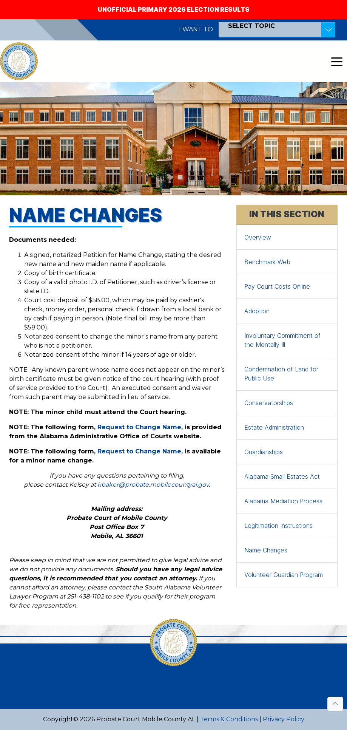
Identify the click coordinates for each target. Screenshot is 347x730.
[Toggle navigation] (337, 61)
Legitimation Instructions (278, 525)
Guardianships (263, 452)
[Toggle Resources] (328, 29)
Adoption (257, 311)
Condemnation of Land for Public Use (281, 373)
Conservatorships (268, 403)
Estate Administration (274, 427)
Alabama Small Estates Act (282, 476)
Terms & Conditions (229, 719)
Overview (257, 237)
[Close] (336, 4)
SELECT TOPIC (251, 25)
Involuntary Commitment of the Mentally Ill (282, 340)
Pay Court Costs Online (277, 286)
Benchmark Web (267, 262)
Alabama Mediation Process (283, 501)
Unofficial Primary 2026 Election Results (174, 9)
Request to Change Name (139, 427)
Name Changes (265, 550)
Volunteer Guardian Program (283, 574)
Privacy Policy (283, 719)
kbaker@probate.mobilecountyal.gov (153, 484)
